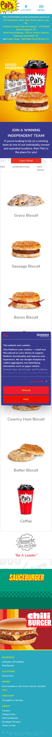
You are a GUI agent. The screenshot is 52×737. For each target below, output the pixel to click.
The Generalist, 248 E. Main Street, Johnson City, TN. (26, 22)
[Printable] (18, 661)
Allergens (7, 661)
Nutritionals (8, 665)
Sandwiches (21, 166)
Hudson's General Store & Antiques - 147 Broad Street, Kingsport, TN (26, 28)
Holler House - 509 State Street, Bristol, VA (28, 39)
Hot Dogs (40, 168)
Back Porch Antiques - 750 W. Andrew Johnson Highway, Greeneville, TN (26, 34)
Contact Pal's (8, 714)
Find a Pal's (8, 675)
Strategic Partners (11, 721)
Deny (26, 399)
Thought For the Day (12, 700)
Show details (37, 381)
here (4, 689)
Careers (6, 710)
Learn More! (26, 160)
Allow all (26, 390)
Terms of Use (9, 725)
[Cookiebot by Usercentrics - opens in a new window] (37, 335)
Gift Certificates (10, 718)
